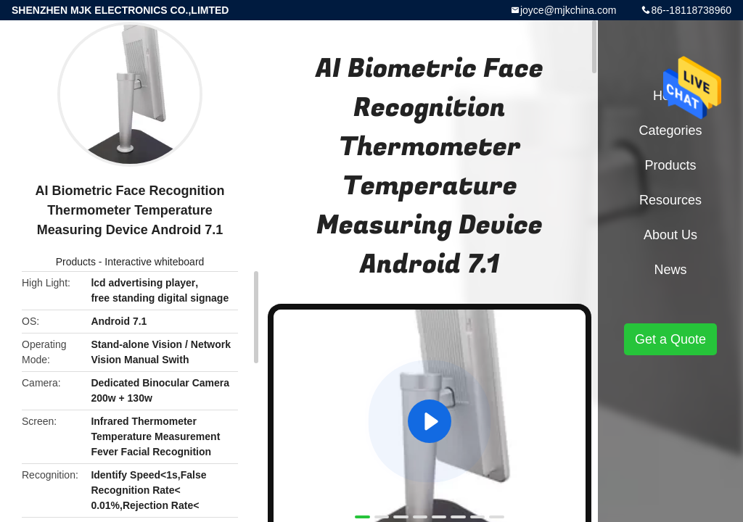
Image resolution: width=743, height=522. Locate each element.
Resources (670, 200)
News (670, 269)
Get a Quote (670, 339)
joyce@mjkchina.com (568, 10)
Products (76, 262)
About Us (670, 235)
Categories (670, 130)
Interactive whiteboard (154, 262)
